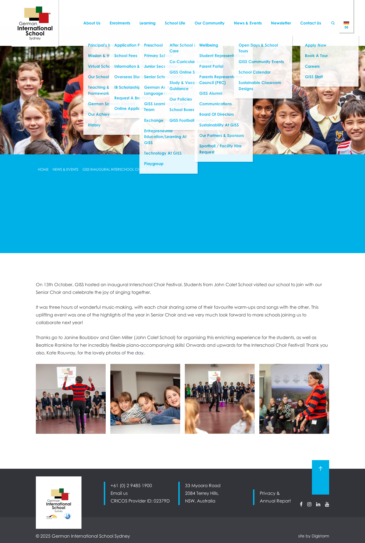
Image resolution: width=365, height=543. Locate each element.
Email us (119, 493)
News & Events (65, 169)
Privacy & (270, 493)
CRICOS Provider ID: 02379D (140, 500)
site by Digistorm (313, 536)
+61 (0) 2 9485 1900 (131, 485)
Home (43, 169)
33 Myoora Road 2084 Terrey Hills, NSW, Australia (202, 493)
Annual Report (275, 500)
